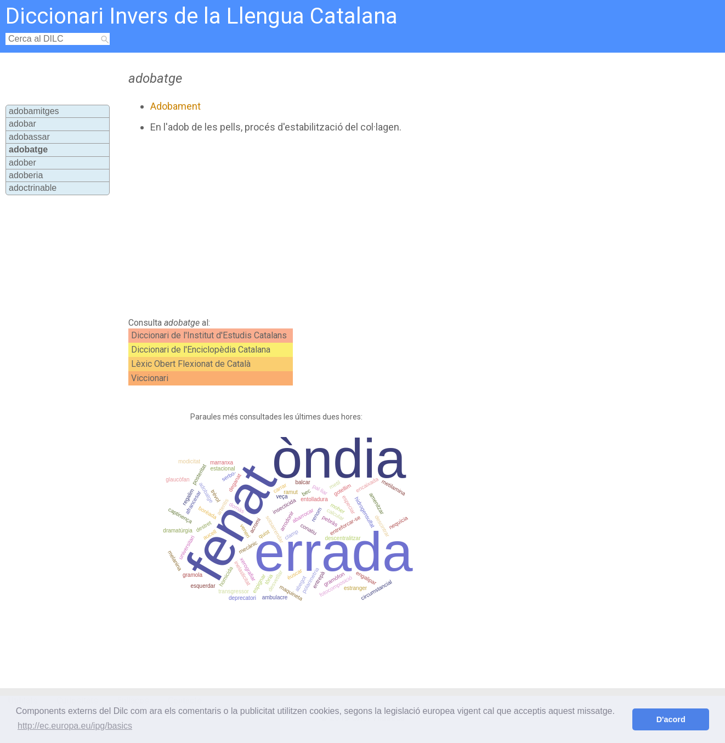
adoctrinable (32, 187)
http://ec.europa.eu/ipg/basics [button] (75, 725)
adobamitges (34, 111)
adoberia (26, 175)
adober (22, 162)
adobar (22, 123)
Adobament (175, 106)
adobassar (29, 136)
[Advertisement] (331, 225)
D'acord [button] (671, 719)
